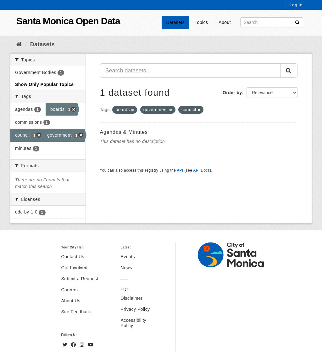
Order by (232, 92)
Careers (69, 289)
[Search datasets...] (190, 70)
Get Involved (74, 267)
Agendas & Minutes (124, 132)
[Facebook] (74, 345)
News (126, 267)
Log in (296, 5)
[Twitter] (65, 345)
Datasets (175, 22)
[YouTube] (91, 345)
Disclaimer (131, 298)
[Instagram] (83, 345)
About (225, 22)
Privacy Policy (135, 309)
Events (127, 256)
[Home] (19, 44)
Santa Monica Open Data (68, 21)
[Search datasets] (271, 22)
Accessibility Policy (133, 323)
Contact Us (72, 256)
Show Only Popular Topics (44, 84)
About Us (70, 300)
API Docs (201, 170)
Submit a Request (79, 278)
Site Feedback (76, 311)
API (180, 170)
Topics (201, 22)
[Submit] (297, 22)
